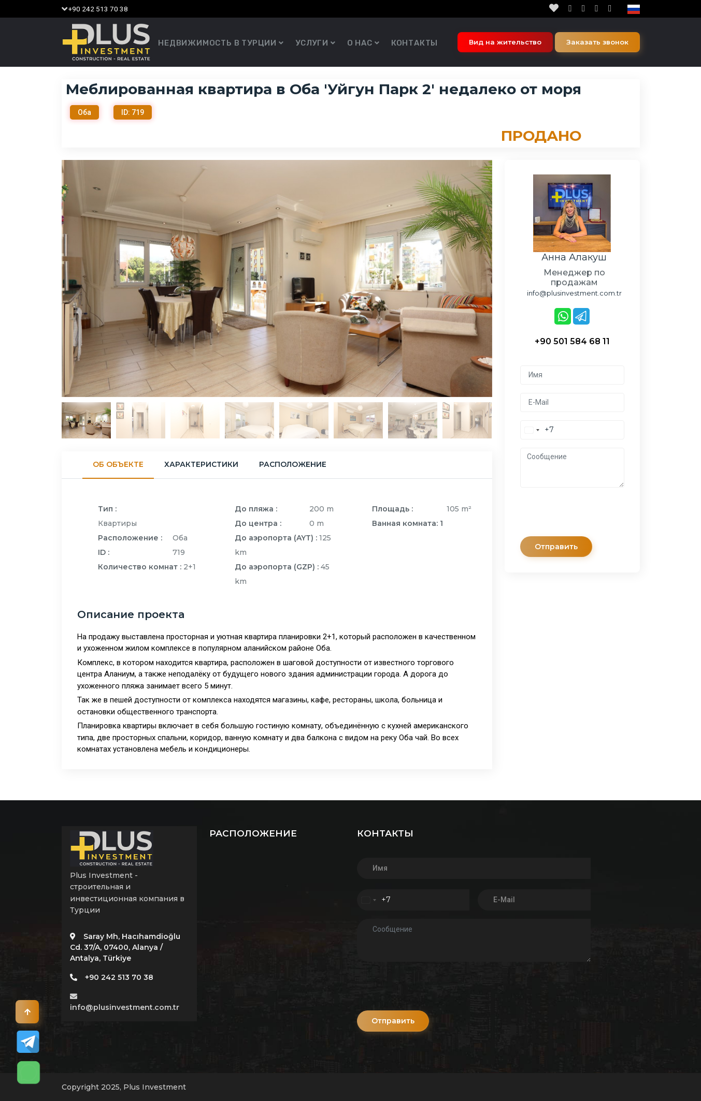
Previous (54, 278)
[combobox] (537, 430)
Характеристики (201, 464)
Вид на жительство (505, 42)
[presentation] (599, 516)
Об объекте (118, 464)
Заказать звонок (597, 42)
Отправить (558, 546)
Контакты (414, 43)
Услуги (311, 43)
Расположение (292, 464)
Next (500, 278)
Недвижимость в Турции (217, 43)
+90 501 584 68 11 (572, 341)
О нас (360, 43)
